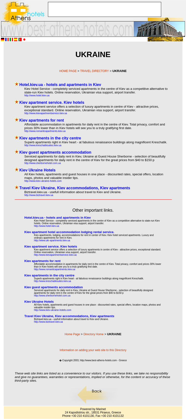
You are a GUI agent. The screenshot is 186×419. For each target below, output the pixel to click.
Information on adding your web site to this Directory (93, 350)
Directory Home (93, 334)
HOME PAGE (68, 71)
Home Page (72, 334)
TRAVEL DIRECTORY (94, 71)
